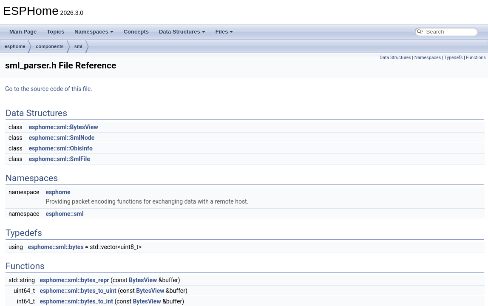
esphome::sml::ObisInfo (61, 148)
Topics (55, 31)
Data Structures (182, 31)
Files (224, 31)
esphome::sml (64, 213)
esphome (15, 46)
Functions (476, 57)
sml (78, 46)
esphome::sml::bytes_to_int (76, 301)
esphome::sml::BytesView (63, 127)
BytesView (143, 280)
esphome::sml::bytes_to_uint (78, 290)
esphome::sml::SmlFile (59, 159)
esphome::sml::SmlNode (62, 137)
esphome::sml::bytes (55, 247)
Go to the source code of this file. (48, 88)
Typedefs (453, 57)
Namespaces (93, 31)
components (49, 46)
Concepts (136, 31)
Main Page (23, 31)
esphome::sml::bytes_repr (74, 280)
